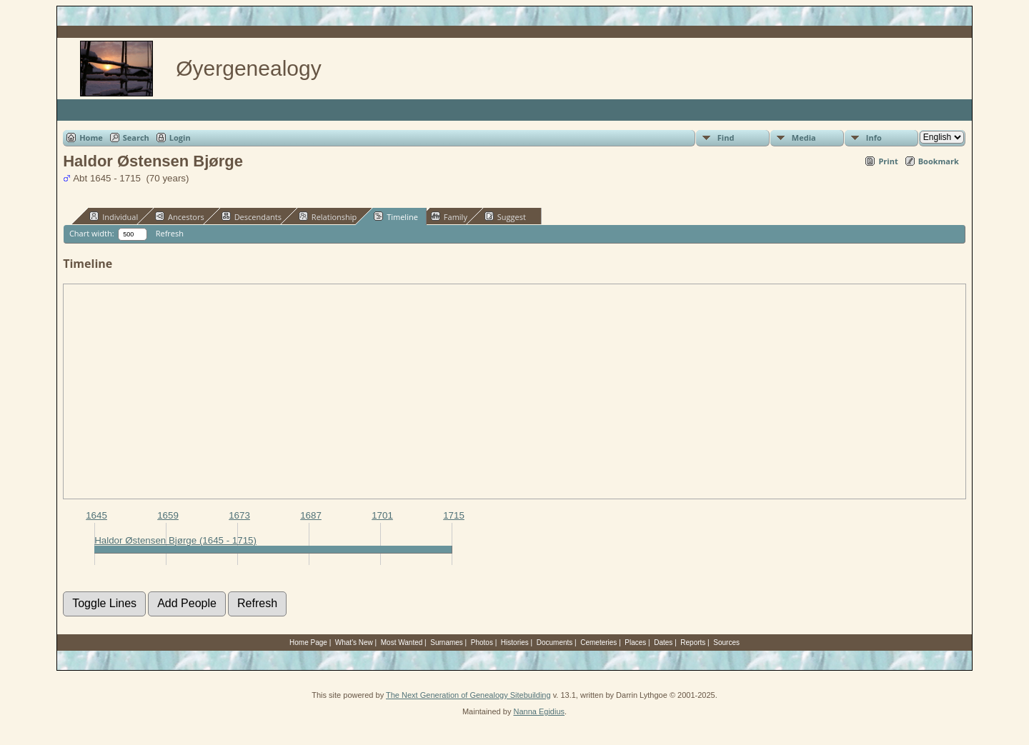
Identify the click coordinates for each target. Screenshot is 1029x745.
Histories (515, 642)
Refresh (170, 233)
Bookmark (938, 161)
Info (874, 137)
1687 (311, 515)
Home (91, 137)
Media (804, 137)
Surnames (446, 642)
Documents (555, 642)
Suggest (505, 216)
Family (449, 216)
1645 (96, 515)
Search (136, 137)
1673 (239, 515)
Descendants (252, 216)
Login (180, 137)
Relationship (328, 216)
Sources (726, 642)
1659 (168, 515)
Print (888, 161)
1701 (382, 515)
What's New (354, 642)
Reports (692, 642)
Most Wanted (402, 642)
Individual (113, 216)
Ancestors (179, 216)
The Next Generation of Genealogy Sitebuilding (468, 695)
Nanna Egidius (539, 711)
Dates (663, 642)
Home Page (308, 642)
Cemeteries (598, 642)
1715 (453, 515)
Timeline (396, 216)
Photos (482, 642)
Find (726, 137)
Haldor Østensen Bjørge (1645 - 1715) (175, 540)
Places (635, 642)
